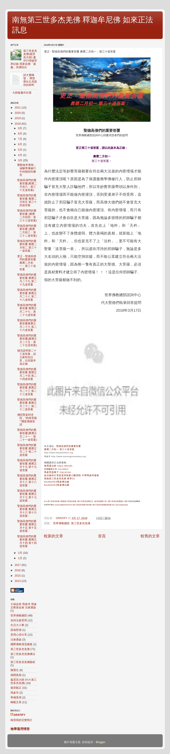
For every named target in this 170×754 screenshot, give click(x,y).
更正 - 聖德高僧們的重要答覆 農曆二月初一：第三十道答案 (26, 263)
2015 (18, 575)
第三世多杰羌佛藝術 (23, 662)
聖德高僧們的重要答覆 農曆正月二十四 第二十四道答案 (27, 374)
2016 (18, 570)
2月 (20, 552)
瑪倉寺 (15, 692)
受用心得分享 (19, 634)
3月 (20, 160)
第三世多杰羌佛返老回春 (102, 505)
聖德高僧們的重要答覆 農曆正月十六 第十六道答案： (27, 510)
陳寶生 (15, 670)
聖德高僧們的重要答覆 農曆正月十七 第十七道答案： (27, 495)
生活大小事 (17, 625)
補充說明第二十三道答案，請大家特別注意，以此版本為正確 (26, 357)
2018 (18, 123)
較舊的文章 (150, 536)
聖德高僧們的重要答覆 (68, 446)
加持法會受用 (19, 620)
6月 (20, 144)
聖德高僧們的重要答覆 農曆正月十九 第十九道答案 (27, 465)
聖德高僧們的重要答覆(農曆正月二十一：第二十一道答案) (27, 434)
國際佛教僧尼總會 (21, 644)
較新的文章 (53, 536)
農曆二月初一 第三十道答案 (59, 449)
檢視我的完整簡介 (21, 720)
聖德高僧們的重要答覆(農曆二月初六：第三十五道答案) (27, 185)
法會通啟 (16, 639)
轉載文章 (16, 702)
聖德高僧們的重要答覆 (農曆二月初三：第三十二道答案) (27, 230)
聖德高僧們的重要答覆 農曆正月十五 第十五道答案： (27, 526)
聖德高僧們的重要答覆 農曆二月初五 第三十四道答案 (27, 200)
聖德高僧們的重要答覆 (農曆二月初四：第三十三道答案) (27, 215)
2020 (18, 112)
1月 (20, 558)
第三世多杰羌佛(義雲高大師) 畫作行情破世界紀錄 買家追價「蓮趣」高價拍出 (24, 59)
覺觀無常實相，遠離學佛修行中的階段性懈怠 (26, 169)
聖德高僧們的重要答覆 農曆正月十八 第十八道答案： (27, 480)
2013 (18, 581)
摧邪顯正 (16, 687)
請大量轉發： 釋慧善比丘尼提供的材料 (30, 79)
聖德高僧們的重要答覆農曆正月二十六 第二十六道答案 (27, 325)
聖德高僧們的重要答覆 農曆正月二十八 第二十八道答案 (27, 294)
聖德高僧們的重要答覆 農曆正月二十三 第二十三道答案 (27, 389)
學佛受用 (16, 697)
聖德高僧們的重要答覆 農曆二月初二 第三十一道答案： (27, 246)
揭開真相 (16, 675)
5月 (20, 149)
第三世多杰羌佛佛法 (23, 654)
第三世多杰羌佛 (80, 523)
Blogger (100, 742)
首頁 (102, 536)
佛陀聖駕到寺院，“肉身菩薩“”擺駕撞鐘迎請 (27, 419)
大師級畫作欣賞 (22, 92)
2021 (18, 107)
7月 (20, 138)
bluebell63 (56, 481)
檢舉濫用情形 (20, 729)
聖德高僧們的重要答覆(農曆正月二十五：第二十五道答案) (27, 340)
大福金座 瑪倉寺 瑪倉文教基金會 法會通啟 (24, 606)
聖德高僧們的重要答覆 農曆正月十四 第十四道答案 (27, 541)
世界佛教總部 (61, 523)
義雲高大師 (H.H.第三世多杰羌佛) (24, 681)
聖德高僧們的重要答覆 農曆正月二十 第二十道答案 (27, 450)
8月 (20, 133)
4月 (20, 155)
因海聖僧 (16, 630)
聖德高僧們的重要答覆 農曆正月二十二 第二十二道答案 (27, 404)
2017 (18, 565)
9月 (20, 128)
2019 (18, 118)
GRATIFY (19, 714)
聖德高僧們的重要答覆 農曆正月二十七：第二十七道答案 (27, 310)
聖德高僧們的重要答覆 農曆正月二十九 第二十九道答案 (27, 279)
